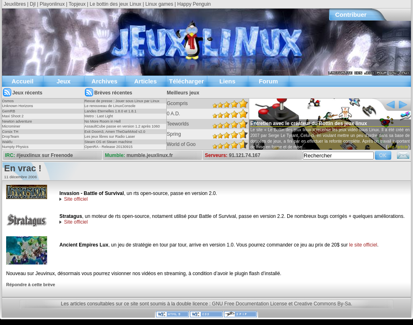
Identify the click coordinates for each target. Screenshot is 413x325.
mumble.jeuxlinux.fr (150, 155)
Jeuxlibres (15, 4)
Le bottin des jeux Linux (115, 4)
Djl (33, 4)
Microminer (11, 126)
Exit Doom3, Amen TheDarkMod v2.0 (114, 132)
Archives (104, 81)
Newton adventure (17, 121)
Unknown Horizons (17, 106)
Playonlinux (52, 4)
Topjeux (77, 4)
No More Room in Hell (102, 121)
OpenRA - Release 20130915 (108, 147)
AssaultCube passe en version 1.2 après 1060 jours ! (122, 128)
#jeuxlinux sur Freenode (44, 155)
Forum (268, 81)
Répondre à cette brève (30, 284)
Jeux (63, 81)
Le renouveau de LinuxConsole (110, 106)
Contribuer (351, 14)
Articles (145, 81)
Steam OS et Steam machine (108, 142)
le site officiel (363, 245)
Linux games (159, 4)
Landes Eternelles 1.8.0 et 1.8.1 (110, 111)
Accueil (22, 81)
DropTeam (10, 136)
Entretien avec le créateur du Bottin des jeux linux (308, 123)
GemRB (8, 111)
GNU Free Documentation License (249, 304)
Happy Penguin (194, 4)
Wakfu (7, 142)
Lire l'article (398, 147)
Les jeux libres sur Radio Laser (109, 136)
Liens (227, 81)
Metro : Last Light (98, 116)
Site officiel (76, 199)
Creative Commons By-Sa (322, 304)
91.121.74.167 (245, 155)
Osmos (8, 101)
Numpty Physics (15, 147)
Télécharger (186, 81)
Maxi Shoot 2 (13, 116)
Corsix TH (10, 132)
